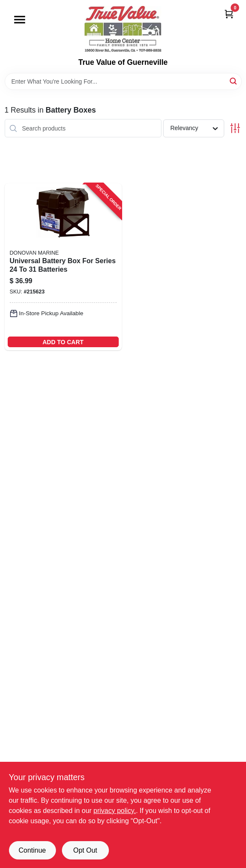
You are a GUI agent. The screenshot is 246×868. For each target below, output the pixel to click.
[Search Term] (123, 81)
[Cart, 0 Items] (229, 13)
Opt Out (85, 850)
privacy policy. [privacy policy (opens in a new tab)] (115, 810)
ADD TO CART (62, 342)
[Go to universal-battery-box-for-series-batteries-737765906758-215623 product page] (63, 266)
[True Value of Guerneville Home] (123, 29)
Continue (32, 850)
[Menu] (19, 19)
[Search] (234, 81)
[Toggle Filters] (235, 128)
